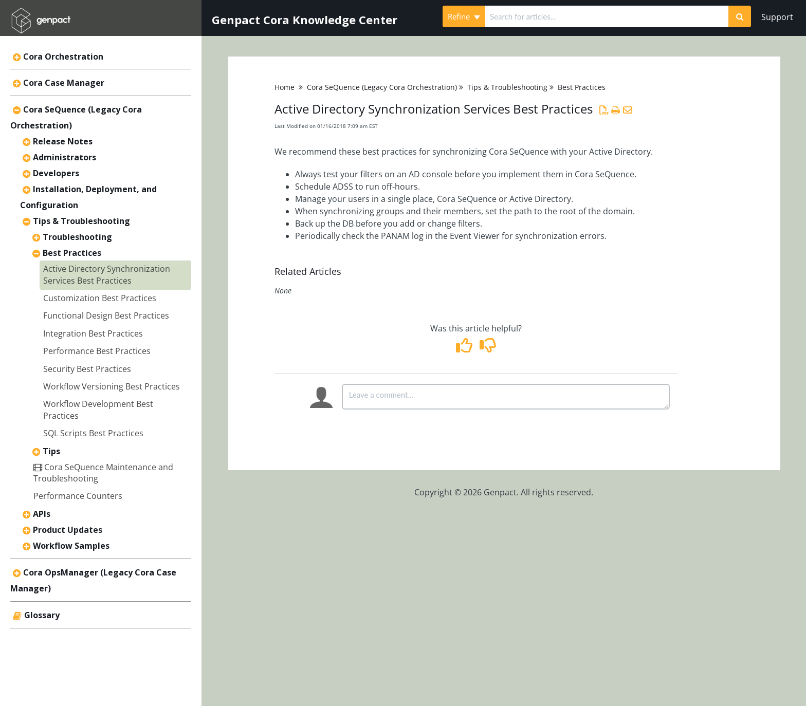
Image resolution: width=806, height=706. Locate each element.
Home (284, 87)
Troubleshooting (77, 237)
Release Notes (63, 141)
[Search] (739, 16)
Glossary (42, 615)
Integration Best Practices (93, 333)
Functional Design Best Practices (106, 315)
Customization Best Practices (99, 298)
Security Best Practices (87, 369)
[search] (607, 16)
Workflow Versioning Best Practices (111, 386)
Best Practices (72, 252)
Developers (56, 173)
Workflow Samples (71, 545)
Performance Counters (77, 495)
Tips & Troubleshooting (81, 221)
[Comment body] (506, 397)
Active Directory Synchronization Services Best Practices (106, 274)
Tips (51, 451)
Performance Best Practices (97, 351)
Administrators (64, 157)
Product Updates (67, 529)
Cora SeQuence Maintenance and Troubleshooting (103, 472)
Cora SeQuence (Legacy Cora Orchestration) (382, 87)
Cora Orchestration (63, 56)
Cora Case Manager (63, 82)
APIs (41, 513)
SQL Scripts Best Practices (93, 433)
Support (777, 17)
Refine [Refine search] (464, 16)
